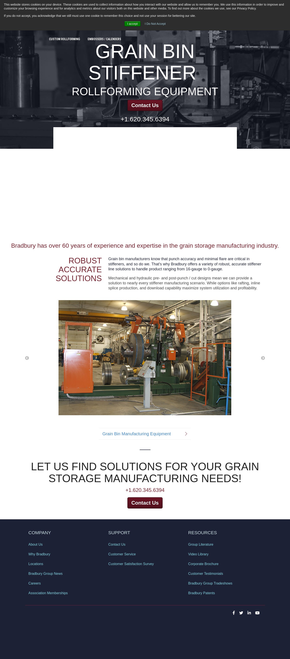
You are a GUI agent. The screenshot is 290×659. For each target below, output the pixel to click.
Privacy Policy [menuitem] (38, 629)
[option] (145, 358)
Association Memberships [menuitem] (48, 593)
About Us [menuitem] (36, 544)
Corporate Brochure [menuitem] (203, 564)
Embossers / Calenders (104, 36)
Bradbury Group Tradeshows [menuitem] (210, 583)
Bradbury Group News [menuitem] (46, 573)
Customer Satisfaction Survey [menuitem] (131, 564)
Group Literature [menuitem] (201, 544)
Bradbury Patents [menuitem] (201, 593)
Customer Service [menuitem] (122, 554)
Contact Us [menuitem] (116, 544)
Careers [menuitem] (35, 583)
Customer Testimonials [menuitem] (205, 573)
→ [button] (263, 358)
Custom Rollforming (64, 36)
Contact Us (145, 105)
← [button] (27, 358)
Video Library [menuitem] (198, 554)
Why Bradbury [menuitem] (39, 554)
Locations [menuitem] (36, 564)
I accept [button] (132, 23)
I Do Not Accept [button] (155, 23)
